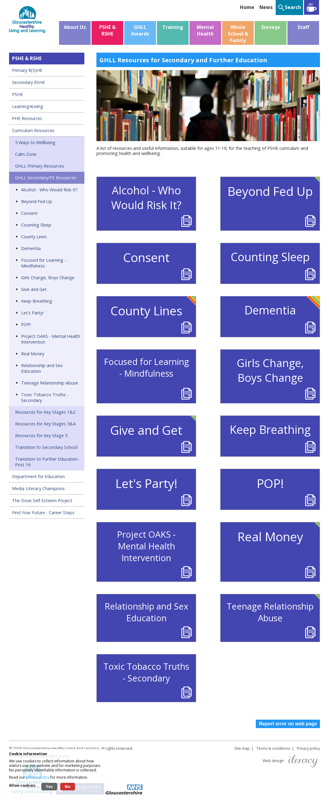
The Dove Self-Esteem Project (42, 500)
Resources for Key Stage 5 (41, 435)
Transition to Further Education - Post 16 (47, 462)
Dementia (31, 248)
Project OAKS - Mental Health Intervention (50, 339)
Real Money (32, 354)
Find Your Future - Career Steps (43, 512)
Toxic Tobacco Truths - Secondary (44, 397)
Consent (29, 213)
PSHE (17, 94)
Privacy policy (308, 748)
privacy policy (37, 777)
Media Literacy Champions (38, 488)
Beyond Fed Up (36, 201)
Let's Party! (32, 313)
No (67, 786)
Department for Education (38, 476)
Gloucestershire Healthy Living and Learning (61, 748)
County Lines (34, 236)
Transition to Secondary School (46, 447)
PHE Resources (27, 118)
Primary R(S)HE (27, 70)
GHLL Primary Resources (39, 166)
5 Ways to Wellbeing (35, 142)
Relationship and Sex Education (42, 368)
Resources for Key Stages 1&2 (45, 412)
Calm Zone (25, 154)
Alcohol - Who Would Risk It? (49, 190)
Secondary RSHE (28, 82)
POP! (26, 324)
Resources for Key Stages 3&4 (45, 424)
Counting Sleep (36, 225)
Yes (49, 786)
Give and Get (34, 289)
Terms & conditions (273, 748)
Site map (242, 748)
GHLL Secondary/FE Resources (45, 178)
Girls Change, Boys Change (47, 277)
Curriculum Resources (33, 130)
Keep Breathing (36, 301)
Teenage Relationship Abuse (49, 383)
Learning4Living (27, 106)
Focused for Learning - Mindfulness (43, 263)
